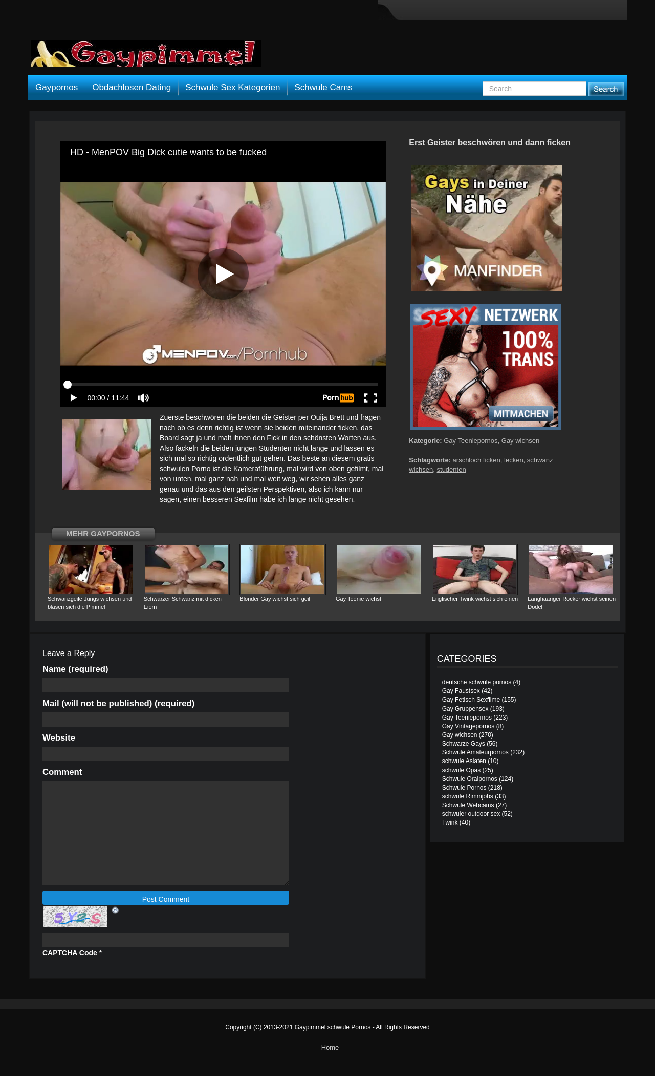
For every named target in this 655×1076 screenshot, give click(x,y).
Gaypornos (56, 87)
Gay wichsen (520, 441)
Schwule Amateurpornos (475, 752)
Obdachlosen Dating (131, 87)
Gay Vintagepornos (468, 726)
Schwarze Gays (463, 743)
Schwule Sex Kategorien (232, 87)
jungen (246, 448)
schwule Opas (461, 770)
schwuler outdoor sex (471, 813)
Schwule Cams (323, 87)
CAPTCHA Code (69, 952)
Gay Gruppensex (465, 708)
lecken (513, 460)
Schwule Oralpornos (469, 779)
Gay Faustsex (461, 690)
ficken (347, 428)
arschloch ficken (476, 460)
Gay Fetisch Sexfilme (471, 699)
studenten (451, 469)
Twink (450, 822)
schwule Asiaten (464, 761)
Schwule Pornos (464, 787)
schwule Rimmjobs (467, 796)
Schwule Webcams (468, 805)
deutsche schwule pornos (476, 682)
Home (330, 1047)
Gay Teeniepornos (470, 441)
